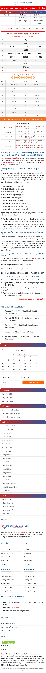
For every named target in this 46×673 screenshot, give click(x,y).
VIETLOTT (26, 8)
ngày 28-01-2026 (28, 36)
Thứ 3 (10, 28)
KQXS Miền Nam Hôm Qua (11, 417)
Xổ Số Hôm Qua (7, 406)
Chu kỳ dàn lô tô (7, 429)
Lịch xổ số (5, 345)
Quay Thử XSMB (7, 394)
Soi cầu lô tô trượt (8, 507)
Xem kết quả (33, 382)
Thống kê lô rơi (7, 473)
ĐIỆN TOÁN (18, 8)
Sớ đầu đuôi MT (7, 437)
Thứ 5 (23, 28)
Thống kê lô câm (7, 469)
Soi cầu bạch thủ (7, 510)
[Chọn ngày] (12, 377)
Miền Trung (23, 12)
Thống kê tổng (7, 465)
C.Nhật (43, 28)
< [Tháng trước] (2, 349)
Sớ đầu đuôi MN (7, 440)
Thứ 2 (3, 28)
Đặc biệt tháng (7, 447)
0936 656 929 (16, 608)
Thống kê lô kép (7, 476)
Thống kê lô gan (7, 462)
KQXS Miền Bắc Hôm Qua (10, 410)
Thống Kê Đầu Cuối (8, 426)
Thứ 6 (29, 28)
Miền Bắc (8, 12)
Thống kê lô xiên (7, 480)
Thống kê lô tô (6, 455)
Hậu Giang (38, 18)
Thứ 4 (16, 28)
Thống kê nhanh (7, 458)
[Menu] (2, 3)
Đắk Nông (23, 18)
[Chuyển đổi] (2, 311)
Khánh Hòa (16, 36)
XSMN (12, 8)
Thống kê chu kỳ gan (9, 483)
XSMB (3, 8)
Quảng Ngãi (23, 21)
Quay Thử (5, 390)
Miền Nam (38, 12)
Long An (38, 23)
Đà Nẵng (23, 15)
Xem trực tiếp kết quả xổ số (11, 158)
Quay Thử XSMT (7, 398)
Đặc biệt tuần (6, 444)
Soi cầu (4, 496)
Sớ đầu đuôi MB (7, 433)
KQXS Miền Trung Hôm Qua (11, 414)
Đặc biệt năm (6, 451)
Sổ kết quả (5, 491)
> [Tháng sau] (35, 349)
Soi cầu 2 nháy (6, 499)
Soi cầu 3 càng (6, 514)
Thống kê (5, 422)
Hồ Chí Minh (38, 21)
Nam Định (7, 15)
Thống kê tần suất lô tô (9, 487)
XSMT (7, 8)
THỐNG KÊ (33, 8)
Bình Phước (38, 15)
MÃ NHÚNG (41, 8)
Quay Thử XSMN (7, 401)
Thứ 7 (36, 28)
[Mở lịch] (20, 377)
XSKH (34, 258)
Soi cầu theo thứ (7, 503)
